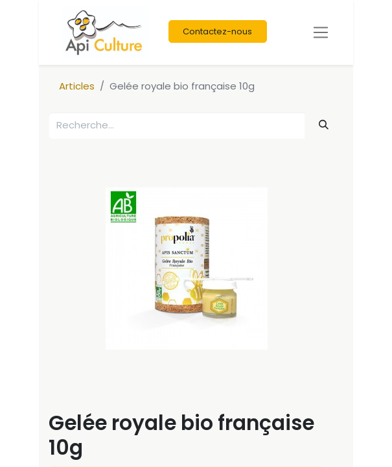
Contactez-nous (217, 31)
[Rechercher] (324, 125)
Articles (77, 86)
